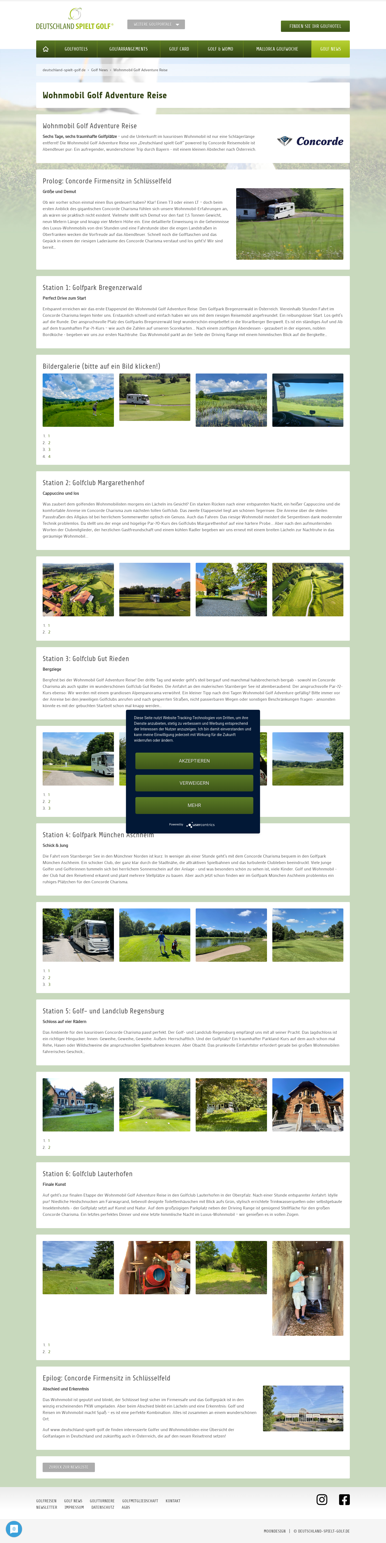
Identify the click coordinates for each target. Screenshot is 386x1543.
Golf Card (179, 49)
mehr (194, 805)
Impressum (74, 1507)
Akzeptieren (194, 761)
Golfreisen (46, 1501)
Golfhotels (76, 49)
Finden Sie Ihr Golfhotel (315, 26)
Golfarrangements (128, 49)
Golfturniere (102, 1501)
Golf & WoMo (220, 49)
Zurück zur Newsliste (68, 1467)
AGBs (126, 1507)
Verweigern (194, 783)
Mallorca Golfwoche (277, 49)
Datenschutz (102, 1507)
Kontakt (173, 1501)
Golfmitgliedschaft (140, 1501)
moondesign (275, 1531)
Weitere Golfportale (153, 24)
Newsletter (46, 1507)
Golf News (330, 49)
